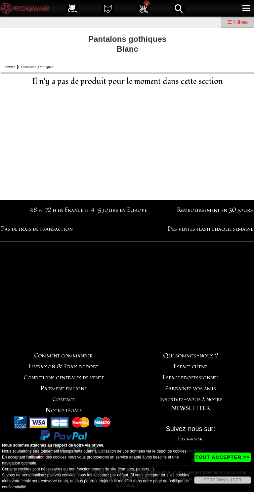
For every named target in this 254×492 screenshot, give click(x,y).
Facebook (190, 439)
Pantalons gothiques (37, 66)
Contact (63, 399)
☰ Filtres (237, 22)
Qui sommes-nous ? (190, 355)
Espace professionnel (191, 377)
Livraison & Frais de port (64, 366)
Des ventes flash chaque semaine (210, 229)
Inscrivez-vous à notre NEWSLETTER (190, 403)
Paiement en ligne (64, 388)
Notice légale (64, 410)
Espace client (190, 366)
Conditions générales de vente (63, 377)
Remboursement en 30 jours (215, 210)
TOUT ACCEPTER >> (222, 457)
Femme (9, 66)
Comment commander (63, 355)
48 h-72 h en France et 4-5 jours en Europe (88, 210)
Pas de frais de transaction (37, 229)
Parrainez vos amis (190, 388)
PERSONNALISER (222, 480)
